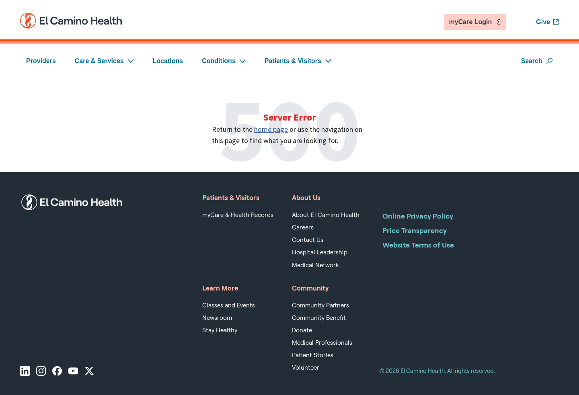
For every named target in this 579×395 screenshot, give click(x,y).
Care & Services (104, 60)
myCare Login (475, 21)
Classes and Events (228, 305)
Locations (168, 60)
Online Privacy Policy (417, 216)
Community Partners (320, 305)
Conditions (224, 60)
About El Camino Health (325, 215)
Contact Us (307, 240)
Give (547, 21)
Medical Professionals (322, 342)
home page (271, 129)
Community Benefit (319, 317)
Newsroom (217, 317)
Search (537, 60)
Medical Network (315, 265)
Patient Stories (312, 355)
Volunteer (305, 367)
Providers (41, 60)
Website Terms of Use (418, 245)
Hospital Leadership (319, 252)
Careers (303, 227)
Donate (302, 330)
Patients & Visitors (298, 60)
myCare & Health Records (237, 215)
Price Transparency (414, 230)
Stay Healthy (219, 330)
